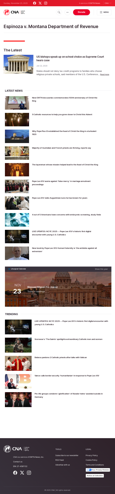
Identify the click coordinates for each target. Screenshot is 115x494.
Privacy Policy (92, 455)
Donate (81, 12)
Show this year (102, 286)
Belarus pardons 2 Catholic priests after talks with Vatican (71, 374)
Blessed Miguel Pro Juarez (42, 304)
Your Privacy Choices (98, 470)
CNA (108, 3)
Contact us (17, 462)
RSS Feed (59, 460)
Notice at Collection (95, 476)
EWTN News (94, 3)
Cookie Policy (91, 460)
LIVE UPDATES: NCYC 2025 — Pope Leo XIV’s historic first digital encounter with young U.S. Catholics (71, 247)
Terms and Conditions (95, 465)
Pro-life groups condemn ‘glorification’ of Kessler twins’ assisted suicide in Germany (70, 412)
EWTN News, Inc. (36, 457)
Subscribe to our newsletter (66, 455)
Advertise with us (62, 465)
